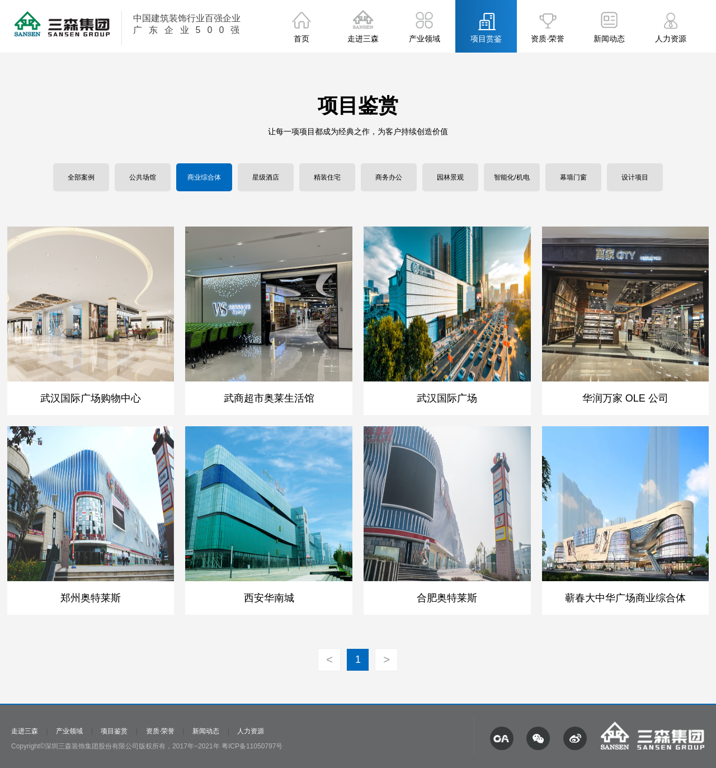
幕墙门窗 (573, 177)
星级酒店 (265, 177)
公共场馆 (142, 177)
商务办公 (388, 177)
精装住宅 (327, 177)
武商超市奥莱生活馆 (269, 398)
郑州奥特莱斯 (90, 598)
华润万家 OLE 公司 (625, 398)
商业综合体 (204, 177)
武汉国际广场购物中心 (90, 398)
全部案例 (81, 177)
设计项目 (634, 177)
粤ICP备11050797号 (252, 746)
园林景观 (450, 177)
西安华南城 (269, 598)
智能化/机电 (511, 177)
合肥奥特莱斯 (447, 598)
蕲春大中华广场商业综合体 (625, 598)
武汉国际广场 (447, 398)
